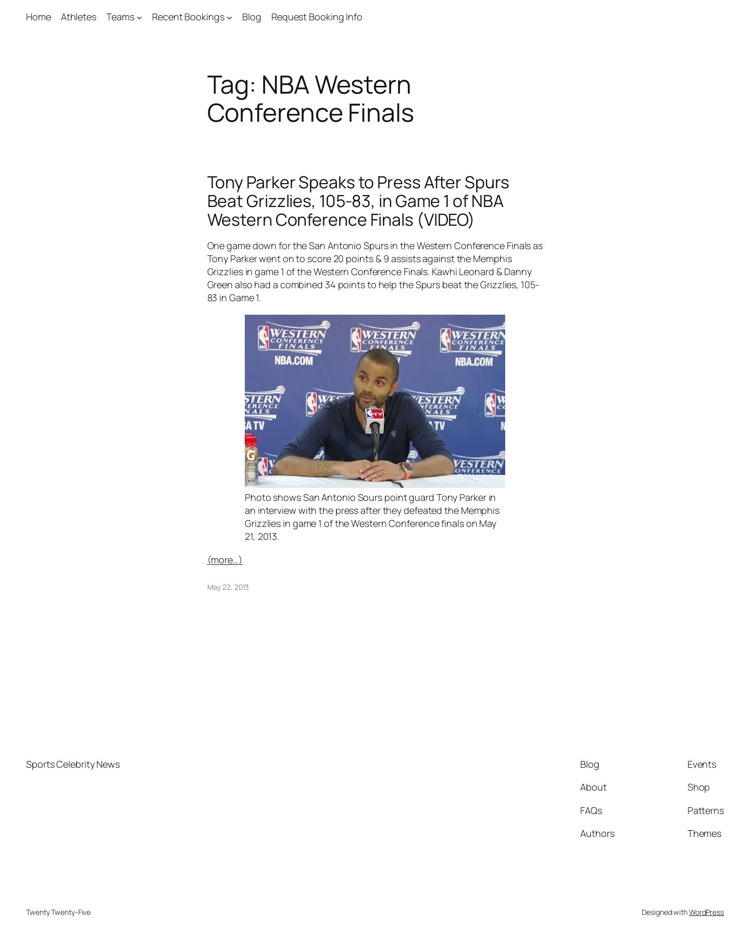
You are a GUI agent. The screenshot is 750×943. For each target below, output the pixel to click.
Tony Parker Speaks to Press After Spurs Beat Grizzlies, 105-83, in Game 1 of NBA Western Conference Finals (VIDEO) (358, 201)
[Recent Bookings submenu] (229, 17)
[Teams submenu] (139, 17)
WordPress (706, 912)
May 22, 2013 (228, 587)
